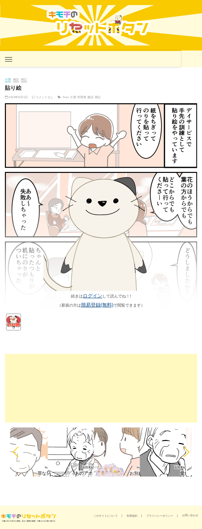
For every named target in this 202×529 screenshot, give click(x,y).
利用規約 (132, 515)
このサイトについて (106, 515)
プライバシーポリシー (159, 515)
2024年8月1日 (16, 97)
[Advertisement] (101, 388)
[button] (16, 452)
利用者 (81, 97)
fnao (66, 97)
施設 (16, 79)
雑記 (24, 79)
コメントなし (43, 97)
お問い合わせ (190, 515)
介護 (8, 79)
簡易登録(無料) (97, 305)
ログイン (92, 295)
